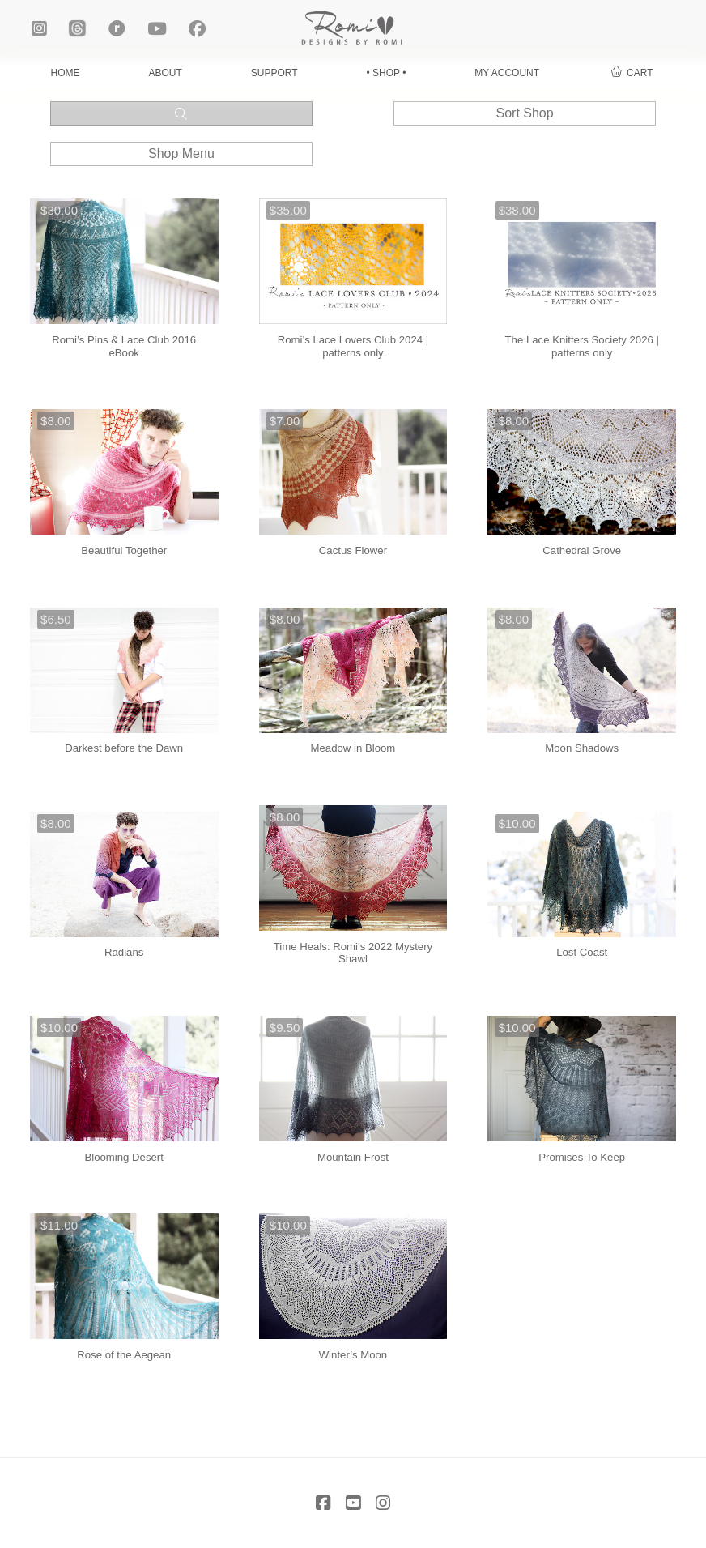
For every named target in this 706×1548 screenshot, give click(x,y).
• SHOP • (386, 73)
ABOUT (164, 73)
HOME (64, 73)
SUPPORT (274, 73)
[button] (631, 73)
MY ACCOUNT (506, 73)
